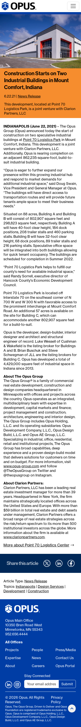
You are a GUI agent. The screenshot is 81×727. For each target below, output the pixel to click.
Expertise (13, 658)
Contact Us (65, 658)
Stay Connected (37, 676)
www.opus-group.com (21, 466)
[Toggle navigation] (73, 6)
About (10, 666)
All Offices (14, 642)
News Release (29, 96)
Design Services (51, 586)
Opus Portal (65, 666)
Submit (67, 684)
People (37, 650)
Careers (38, 666)
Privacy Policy (57, 699)
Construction (38, 591)
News (36, 658)
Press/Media (66, 650)
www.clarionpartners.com (24, 537)
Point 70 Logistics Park (42, 139)
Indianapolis (25, 586)
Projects (12, 650)
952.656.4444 (16, 634)
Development (14, 591)
